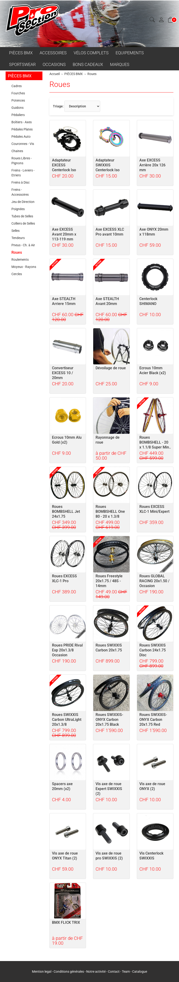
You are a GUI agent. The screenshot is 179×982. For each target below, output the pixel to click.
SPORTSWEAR (22, 64)
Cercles (16, 274)
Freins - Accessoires (20, 192)
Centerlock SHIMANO (148, 301)
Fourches (18, 93)
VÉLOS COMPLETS (91, 52)
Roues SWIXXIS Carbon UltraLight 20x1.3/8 (66, 719)
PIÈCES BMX (21, 52)
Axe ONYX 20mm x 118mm (153, 231)
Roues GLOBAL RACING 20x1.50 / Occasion (154, 581)
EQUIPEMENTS (130, 52)
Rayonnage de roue (108, 440)
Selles (15, 231)
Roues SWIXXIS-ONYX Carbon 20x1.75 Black (109, 719)
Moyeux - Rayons (23, 267)
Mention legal (41, 971)
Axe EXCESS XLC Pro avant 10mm (110, 231)
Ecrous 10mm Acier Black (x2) (152, 370)
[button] (152, 20)
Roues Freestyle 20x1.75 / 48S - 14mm (109, 581)
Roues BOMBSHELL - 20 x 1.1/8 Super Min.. (155, 442)
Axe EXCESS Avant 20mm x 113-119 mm (64, 234)
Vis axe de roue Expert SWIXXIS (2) (109, 789)
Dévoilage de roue (111, 368)
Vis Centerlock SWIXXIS (151, 855)
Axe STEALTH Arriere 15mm (64, 301)
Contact (114, 971)
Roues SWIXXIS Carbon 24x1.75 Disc (152, 650)
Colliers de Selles (23, 223)
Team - (127, 971)
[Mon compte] (161, 20)
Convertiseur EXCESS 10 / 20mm (62, 373)
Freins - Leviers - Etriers (22, 172)
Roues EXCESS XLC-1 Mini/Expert (154, 509)
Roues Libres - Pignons (21, 160)
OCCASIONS (54, 64)
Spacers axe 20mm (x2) (62, 786)
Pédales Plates (22, 129)
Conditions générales (69, 971)
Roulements (20, 259)
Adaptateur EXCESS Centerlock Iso (64, 165)
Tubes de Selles (22, 216)
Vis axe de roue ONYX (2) (152, 786)
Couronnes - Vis (22, 144)
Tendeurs (18, 238)
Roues (59, 84)
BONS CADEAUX (88, 64)
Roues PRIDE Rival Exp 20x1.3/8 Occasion (67, 650)
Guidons (17, 107)
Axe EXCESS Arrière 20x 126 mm (152, 165)
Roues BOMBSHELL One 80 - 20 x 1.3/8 (110, 511)
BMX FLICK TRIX (66, 922)
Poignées (18, 209)
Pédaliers (18, 115)
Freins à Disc (20, 182)
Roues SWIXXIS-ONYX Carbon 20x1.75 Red (153, 719)
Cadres (16, 86)
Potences (18, 100)
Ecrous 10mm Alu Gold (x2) (67, 440)
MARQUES (119, 64)
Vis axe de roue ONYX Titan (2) (65, 855)
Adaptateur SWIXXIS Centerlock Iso (108, 165)
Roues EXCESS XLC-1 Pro (64, 578)
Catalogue (139, 971)
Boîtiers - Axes (21, 122)
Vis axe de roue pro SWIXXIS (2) (109, 855)
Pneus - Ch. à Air (23, 245)
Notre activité (96, 971)
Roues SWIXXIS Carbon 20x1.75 (109, 647)
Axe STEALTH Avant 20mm (107, 301)
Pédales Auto (21, 136)
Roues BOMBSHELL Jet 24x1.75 (66, 511)
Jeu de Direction (22, 202)
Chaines (17, 151)
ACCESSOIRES (53, 52)
